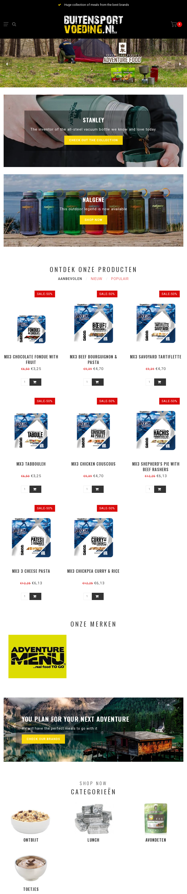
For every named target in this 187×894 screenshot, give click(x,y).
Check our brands (43, 739)
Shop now (93, 220)
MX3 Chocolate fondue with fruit (31, 359)
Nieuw (96, 279)
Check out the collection (93, 140)
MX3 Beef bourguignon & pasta (93, 359)
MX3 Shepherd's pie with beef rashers (156, 466)
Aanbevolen (70, 279)
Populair (120, 279)
